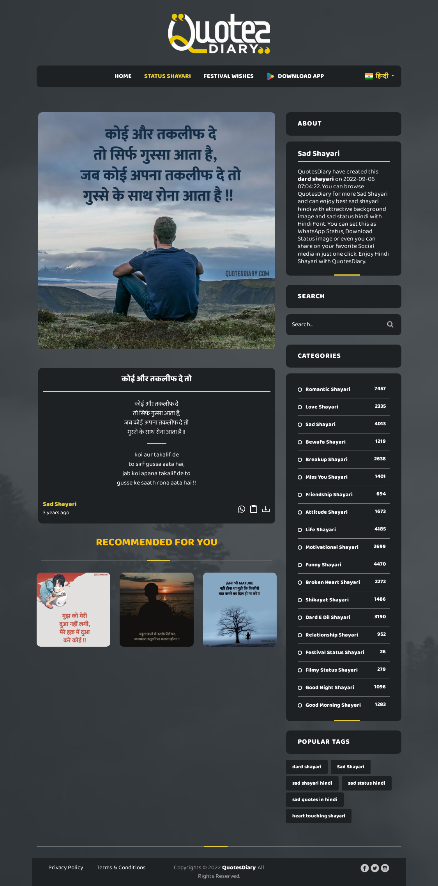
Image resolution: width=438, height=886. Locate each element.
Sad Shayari (60, 504)
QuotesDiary (239, 867)
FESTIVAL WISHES (228, 76)
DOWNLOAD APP (295, 76)
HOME (123, 76)
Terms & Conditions (121, 867)
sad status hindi (366, 783)
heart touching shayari (318, 816)
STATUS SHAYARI (167, 76)
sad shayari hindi (312, 783)
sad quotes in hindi (314, 800)
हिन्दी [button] (377, 76)
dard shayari (306, 767)
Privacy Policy (65, 867)
